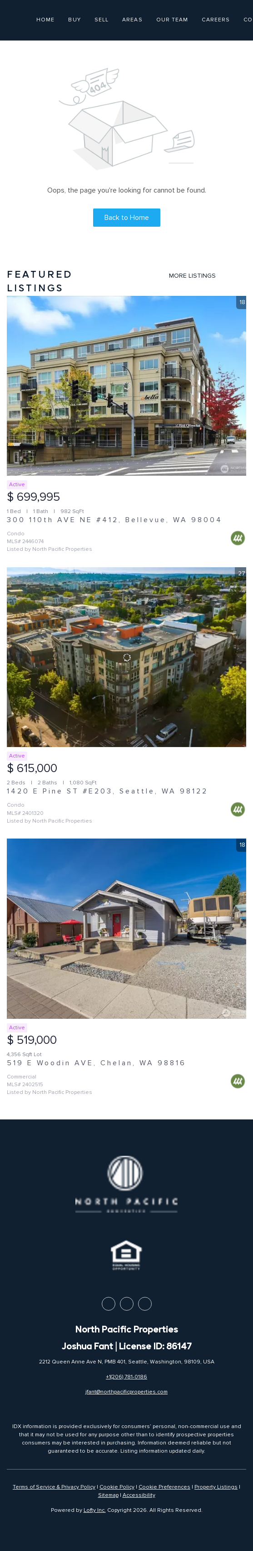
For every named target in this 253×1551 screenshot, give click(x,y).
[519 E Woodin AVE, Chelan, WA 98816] (126, 928)
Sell (101, 19)
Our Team (172, 19)
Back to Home (126, 217)
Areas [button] (132, 19)
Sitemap (108, 1495)
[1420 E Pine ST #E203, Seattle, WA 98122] (126, 657)
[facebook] (108, 1304)
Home (45, 19)
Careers (216, 19)
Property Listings (216, 1487)
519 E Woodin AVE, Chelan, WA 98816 (96, 1063)
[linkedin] (127, 1304)
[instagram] (145, 1304)
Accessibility (139, 1495)
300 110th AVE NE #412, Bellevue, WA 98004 (115, 519)
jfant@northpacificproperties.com (126, 1391)
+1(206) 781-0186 (126, 1376)
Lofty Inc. (95, 1510)
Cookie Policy (116, 1487)
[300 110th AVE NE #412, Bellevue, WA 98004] (126, 386)
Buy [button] (74, 19)
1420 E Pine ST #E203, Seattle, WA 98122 (107, 791)
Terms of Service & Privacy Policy (54, 1487)
